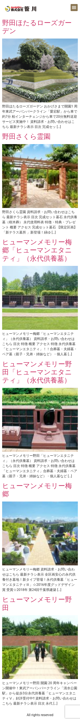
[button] (74, 7)
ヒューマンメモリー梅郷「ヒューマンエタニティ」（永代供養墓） (37, 250)
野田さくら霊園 (26, 136)
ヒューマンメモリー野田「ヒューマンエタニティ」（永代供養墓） (37, 372)
